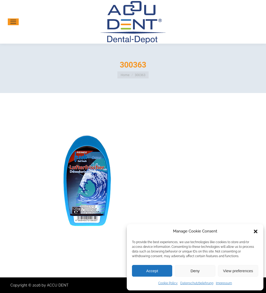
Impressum (224, 283)
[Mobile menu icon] (13, 21)
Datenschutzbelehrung (196, 283)
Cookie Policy (168, 283)
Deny (195, 271)
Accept (152, 271)
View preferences (238, 271)
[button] (255, 231)
